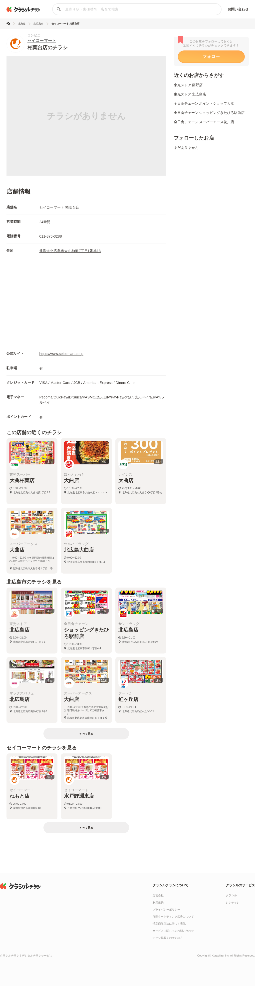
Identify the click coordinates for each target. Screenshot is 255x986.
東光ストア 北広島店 (190, 94)
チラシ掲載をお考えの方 (168, 937)
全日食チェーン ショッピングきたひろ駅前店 (209, 113)
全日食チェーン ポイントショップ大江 (204, 103)
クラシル (231, 895)
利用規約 (158, 902)
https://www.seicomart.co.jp (61, 354)
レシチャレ (233, 902)
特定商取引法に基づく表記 (169, 923)
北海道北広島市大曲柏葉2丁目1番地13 (70, 251)
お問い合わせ (238, 9)
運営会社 (158, 895)
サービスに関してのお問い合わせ (173, 930)
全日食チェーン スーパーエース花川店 (204, 122)
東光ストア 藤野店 (188, 85)
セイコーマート (41, 40)
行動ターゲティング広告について (173, 916)
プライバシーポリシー (166, 909)
